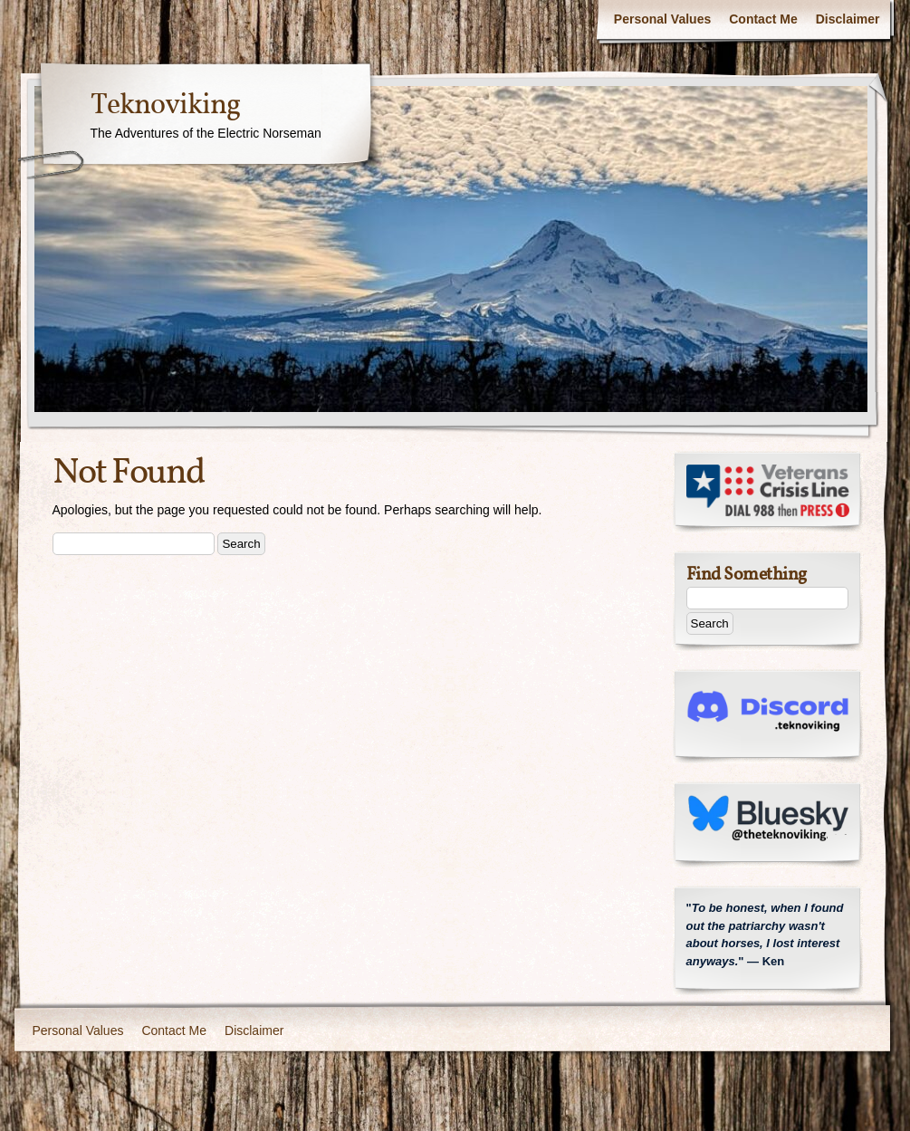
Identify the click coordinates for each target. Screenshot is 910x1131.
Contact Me (763, 19)
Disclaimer (848, 19)
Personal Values (662, 19)
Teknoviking (165, 106)
